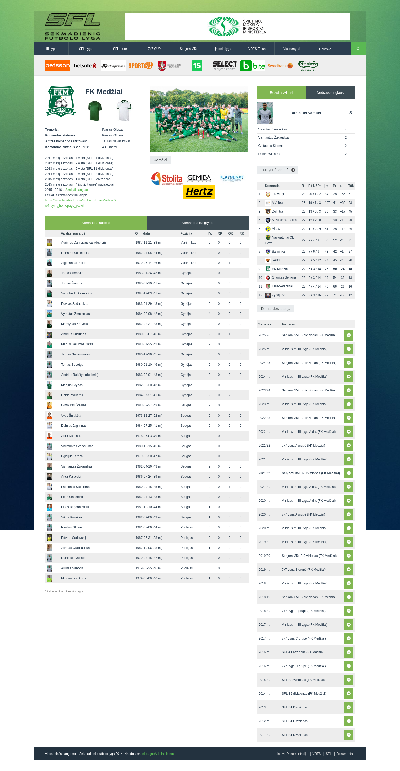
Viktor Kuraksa (71, 517)
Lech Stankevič (72, 497)
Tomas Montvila (72, 273)
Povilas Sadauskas (74, 304)
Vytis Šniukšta (71, 415)
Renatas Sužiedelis (75, 253)
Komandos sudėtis (96, 223)
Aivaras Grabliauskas (76, 548)
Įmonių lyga (223, 49)
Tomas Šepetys (72, 365)
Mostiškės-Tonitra (281, 220)
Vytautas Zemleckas (75, 314)
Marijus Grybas (72, 385)
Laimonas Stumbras (75, 487)
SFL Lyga (85, 49)
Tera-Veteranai (279, 286)
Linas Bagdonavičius (75, 507)
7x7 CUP (154, 49)
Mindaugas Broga (73, 578)
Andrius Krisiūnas (73, 334)
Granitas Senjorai (281, 277)
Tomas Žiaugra (71, 283)
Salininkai (275, 251)
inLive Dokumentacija (292, 754)
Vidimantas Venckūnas (77, 446)
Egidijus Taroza (72, 456)
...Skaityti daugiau (75, 190)
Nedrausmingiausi (330, 93)
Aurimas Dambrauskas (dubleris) (84, 242)
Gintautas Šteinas (73, 405)
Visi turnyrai (291, 49)
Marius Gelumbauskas (77, 344)
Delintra (274, 211)
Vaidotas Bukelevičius (76, 293)
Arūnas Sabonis (72, 568)
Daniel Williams (72, 395)
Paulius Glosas (71, 527)
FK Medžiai (277, 269)
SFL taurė (120, 49)
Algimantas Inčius (73, 263)
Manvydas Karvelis (74, 324)
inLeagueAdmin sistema (158, 754)
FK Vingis (275, 194)
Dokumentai (344, 754)
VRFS (317, 754)
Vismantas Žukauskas (76, 466)
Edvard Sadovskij (73, 538)
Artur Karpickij (71, 476)
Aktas (272, 229)
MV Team (275, 203)
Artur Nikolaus (71, 436)
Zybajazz (275, 295)
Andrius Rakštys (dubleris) (79, 375)
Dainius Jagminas (73, 426)
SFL (329, 754)
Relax (272, 260)
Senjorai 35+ (189, 49)
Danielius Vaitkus (73, 558)
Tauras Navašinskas (75, 354)
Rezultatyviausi (281, 93)
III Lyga (51, 49)
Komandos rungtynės (198, 223)
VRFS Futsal (257, 49)
